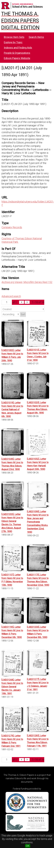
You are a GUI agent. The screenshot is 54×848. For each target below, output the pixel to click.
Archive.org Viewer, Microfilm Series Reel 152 (27, 282)
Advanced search (11, 296)
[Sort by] (23, 309)
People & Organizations (17, 52)
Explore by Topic (13, 42)
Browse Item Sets (14, 37)
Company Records (12, 227)
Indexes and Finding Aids (18, 47)
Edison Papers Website (17, 58)
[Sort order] (10, 314)
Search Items (36, 37)
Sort (23, 314)
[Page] (7, 302)
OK (27, 845)
